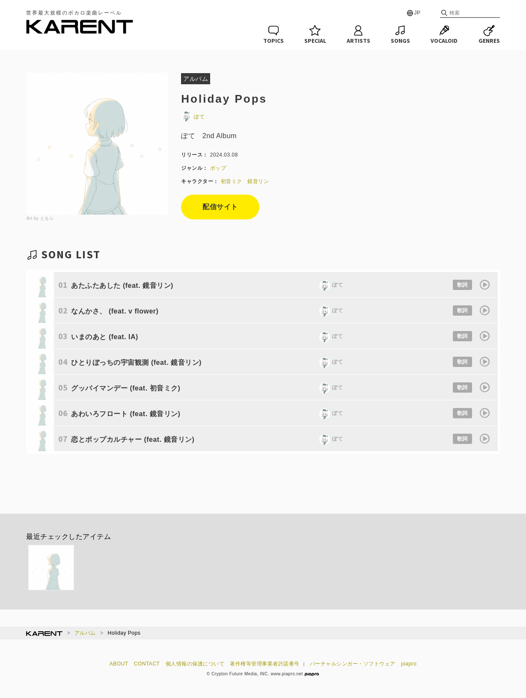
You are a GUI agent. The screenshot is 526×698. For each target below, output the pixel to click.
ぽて (193, 117)
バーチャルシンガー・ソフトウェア (352, 664)
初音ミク (231, 181)
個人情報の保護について (195, 664)
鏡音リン (258, 181)
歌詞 (462, 285)
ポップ (218, 168)
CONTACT (147, 664)
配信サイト (220, 206)
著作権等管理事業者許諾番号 (265, 664)
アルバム (85, 633)
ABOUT (119, 664)
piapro (408, 664)
